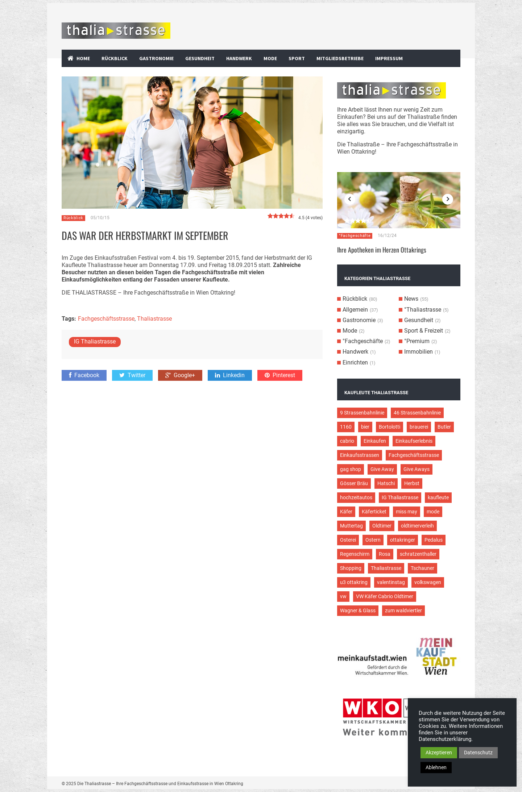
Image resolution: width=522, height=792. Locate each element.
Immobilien (418, 351)
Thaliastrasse (154, 318)
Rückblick (115, 58)
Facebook (84, 375)
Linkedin (230, 375)
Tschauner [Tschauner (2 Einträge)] (422, 568)
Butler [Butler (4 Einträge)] (444, 427)
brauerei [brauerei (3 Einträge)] (419, 427)
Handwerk (239, 58)
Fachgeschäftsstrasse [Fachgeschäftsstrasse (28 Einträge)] (414, 455)
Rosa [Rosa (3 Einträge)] (384, 554)
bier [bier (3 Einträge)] (365, 427)
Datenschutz (478, 752)
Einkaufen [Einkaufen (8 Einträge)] (375, 441)
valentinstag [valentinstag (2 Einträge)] (391, 582)
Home (83, 58)
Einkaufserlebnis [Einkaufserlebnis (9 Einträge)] (413, 441)
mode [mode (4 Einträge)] (433, 511)
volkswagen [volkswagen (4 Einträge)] (427, 582)
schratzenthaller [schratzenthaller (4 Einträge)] (418, 554)
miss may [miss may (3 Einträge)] (406, 511)
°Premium (417, 341)
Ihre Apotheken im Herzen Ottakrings (381, 249)
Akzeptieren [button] (439, 752)
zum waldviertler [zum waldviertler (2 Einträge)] (403, 610)
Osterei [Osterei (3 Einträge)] (348, 540)
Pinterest (280, 375)
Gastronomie (156, 58)
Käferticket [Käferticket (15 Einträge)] (374, 511)
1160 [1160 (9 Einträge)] (346, 427)
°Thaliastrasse (422, 309)
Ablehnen (436, 767)
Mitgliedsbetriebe (340, 58)
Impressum (389, 58)
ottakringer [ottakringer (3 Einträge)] (402, 540)
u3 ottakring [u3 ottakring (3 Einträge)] (354, 582)
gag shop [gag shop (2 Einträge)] (350, 469)
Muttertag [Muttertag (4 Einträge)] (351, 526)
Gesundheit (200, 58)
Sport (297, 58)
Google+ (180, 375)
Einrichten (355, 362)
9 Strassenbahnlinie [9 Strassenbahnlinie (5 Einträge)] (362, 413)
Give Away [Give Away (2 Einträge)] (382, 469)
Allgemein (355, 309)
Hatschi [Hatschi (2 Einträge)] (386, 483)
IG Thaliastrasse (95, 341)
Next (447, 199)
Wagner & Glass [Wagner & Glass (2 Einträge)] (358, 610)
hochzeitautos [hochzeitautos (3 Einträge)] (356, 497)
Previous (349, 199)
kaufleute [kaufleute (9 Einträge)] (438, 497)
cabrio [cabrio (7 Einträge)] (347, 441)
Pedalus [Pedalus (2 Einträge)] (433, 540)
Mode (270, 58)
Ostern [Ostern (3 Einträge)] (373, 540)
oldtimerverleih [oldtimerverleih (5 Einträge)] (417, 526)
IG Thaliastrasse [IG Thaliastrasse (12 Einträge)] (400, 497)
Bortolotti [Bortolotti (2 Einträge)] (389, 427)
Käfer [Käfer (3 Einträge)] (346, 511)
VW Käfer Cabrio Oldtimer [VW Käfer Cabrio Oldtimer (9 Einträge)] (384, 596)
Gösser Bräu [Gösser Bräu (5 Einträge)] (354, 483)
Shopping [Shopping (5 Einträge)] (350, 568)
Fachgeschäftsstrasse (106, 318)
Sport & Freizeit (423, 330)
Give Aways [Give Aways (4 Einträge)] (416, 469)
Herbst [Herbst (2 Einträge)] (411, 483)
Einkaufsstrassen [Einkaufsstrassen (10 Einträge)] (359, 455)
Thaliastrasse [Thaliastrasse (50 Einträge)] (386, 568)
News (411, 298)
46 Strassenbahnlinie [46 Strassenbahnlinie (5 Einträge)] (417, 413)
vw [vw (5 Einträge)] (343, 596)
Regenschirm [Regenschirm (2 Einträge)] (354, 554)
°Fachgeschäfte (354, 235)
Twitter (132, 375)
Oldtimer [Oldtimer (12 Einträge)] (382, 526)
